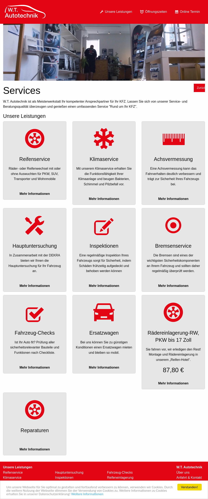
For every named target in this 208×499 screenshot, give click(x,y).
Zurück (201, 87)
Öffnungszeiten (153, 12)
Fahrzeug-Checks (120, 472)
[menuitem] (25, 12)
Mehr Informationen (34, 193)
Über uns (183, 472)
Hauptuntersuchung (69, 472)
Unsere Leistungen (115, 12)
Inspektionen (64, 477)
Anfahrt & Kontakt (189, 477)
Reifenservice (13, 472)
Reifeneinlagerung (120, 477)
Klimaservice (12, 477)
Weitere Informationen (87, 494)
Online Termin (187, 12)
